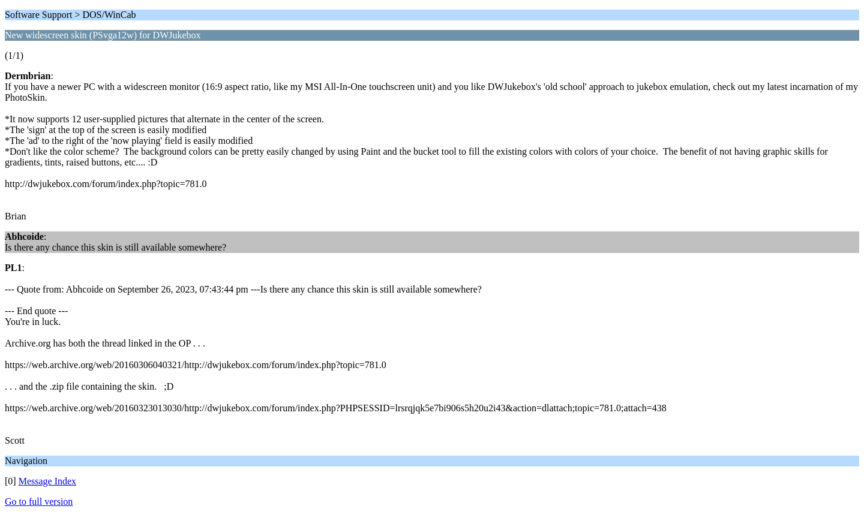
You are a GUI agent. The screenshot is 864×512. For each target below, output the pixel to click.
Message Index (47, 481)
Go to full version (39, 501)
